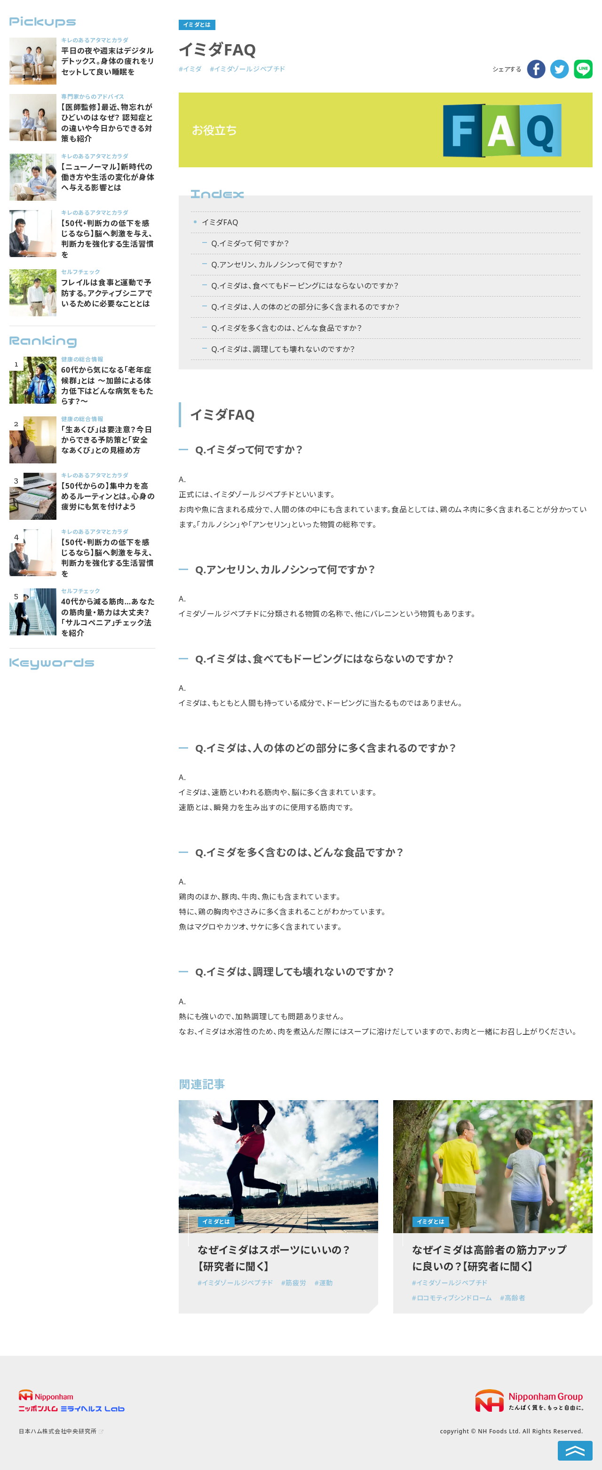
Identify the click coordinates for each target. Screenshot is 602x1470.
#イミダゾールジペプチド (247, 68)
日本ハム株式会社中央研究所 (57, 1431)
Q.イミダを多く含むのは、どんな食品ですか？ (286, 328)
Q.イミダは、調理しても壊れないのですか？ (283, 349)
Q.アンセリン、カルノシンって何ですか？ (276, 264)
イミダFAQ (220, 222)
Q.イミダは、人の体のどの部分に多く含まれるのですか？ (305, 307)
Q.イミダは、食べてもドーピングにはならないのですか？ (305, 286)
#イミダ (190, 68)
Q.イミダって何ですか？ (250, 243)
